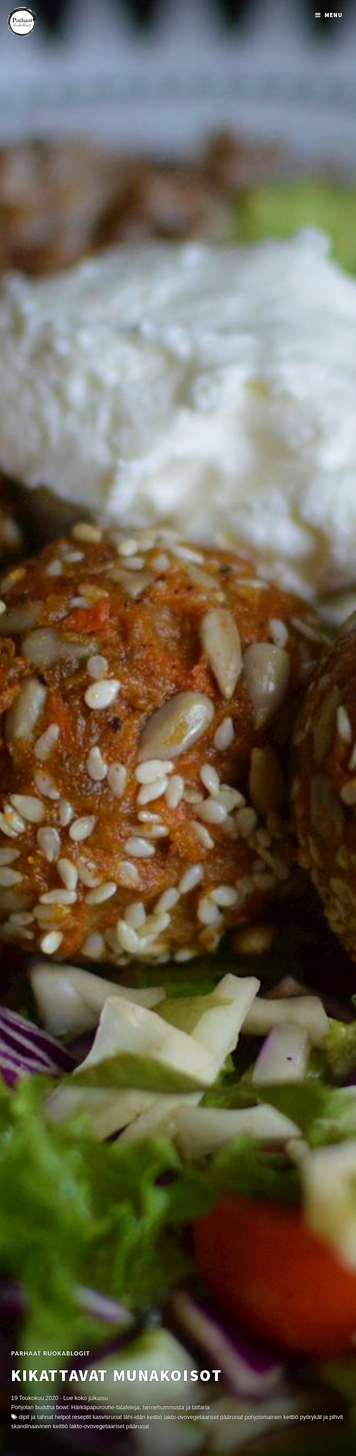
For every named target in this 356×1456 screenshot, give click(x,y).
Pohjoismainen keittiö (271, 1417)
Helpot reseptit (73, 1417)
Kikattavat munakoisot (116, 1375)
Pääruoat (231, 1417)
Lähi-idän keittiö (142, 1417)
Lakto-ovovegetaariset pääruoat (109, 1426)
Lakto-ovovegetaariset (191, 1417)
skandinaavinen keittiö (39, 1426)
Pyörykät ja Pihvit (321, 1417)
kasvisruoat (107, 1417)
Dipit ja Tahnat (36, 1417)
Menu (333, 15)
